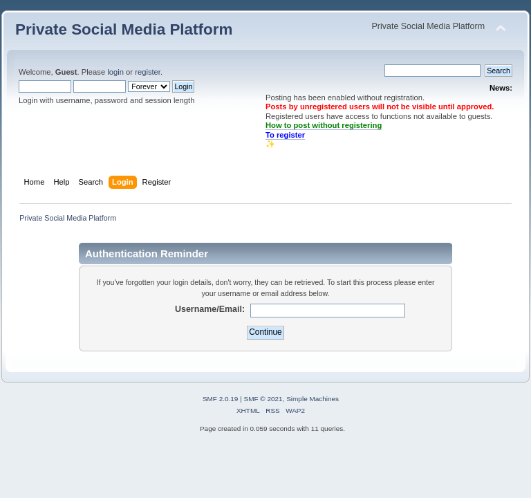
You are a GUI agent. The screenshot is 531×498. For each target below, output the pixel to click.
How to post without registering (324, 125)
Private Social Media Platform (123, 29)
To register (285, 135)
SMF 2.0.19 (221, 399)
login (115, 72)
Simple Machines (312, 399)
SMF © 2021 (263, 399)
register (147, 72)
